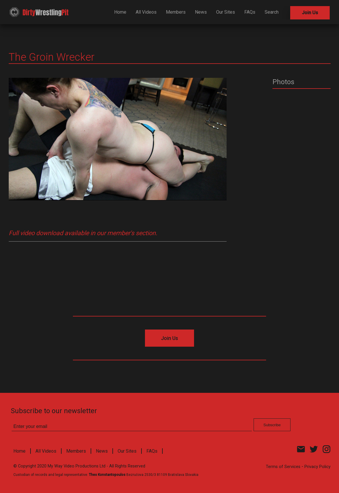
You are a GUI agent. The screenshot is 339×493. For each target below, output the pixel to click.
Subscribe (272, 425)
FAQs (249, 12)
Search (272, 12)
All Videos (146, 12)
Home (120, 12)
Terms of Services (283, 466)
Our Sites (225, 12)
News (201, 12)
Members (176, 12)
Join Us (310, 12)
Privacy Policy (317, 466)
